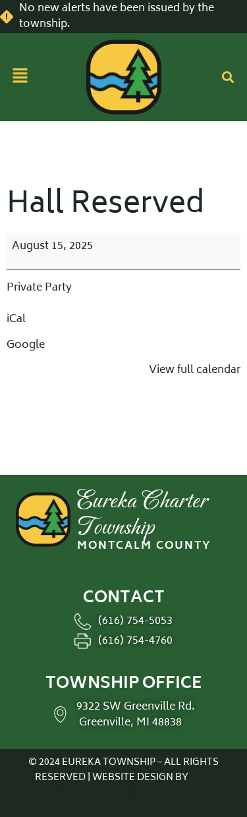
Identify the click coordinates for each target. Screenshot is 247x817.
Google (26, 345)
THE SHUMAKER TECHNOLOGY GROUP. (123, 785)
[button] (20, 77)
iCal (16, 319)
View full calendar (194, 370)
